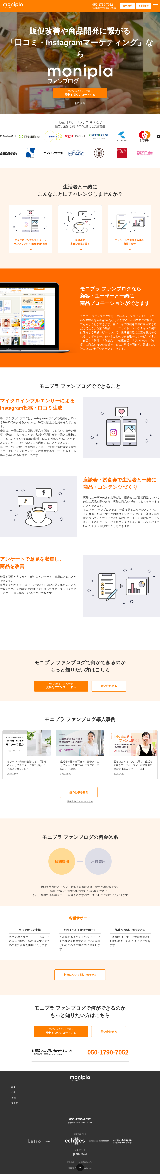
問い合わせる (109, 685)
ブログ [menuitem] (14, 1103)
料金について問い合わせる (80, 974)
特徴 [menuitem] (13, 1087)
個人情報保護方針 (86, 1162)
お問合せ (143, 6)
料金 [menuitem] (13, 1092)
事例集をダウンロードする (80, 801)
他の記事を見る (78, 792)
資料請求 (127, 6)
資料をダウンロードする (80, 93)
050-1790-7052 (102, 4)
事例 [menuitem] (13, 1097)
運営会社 (70, 1162)
